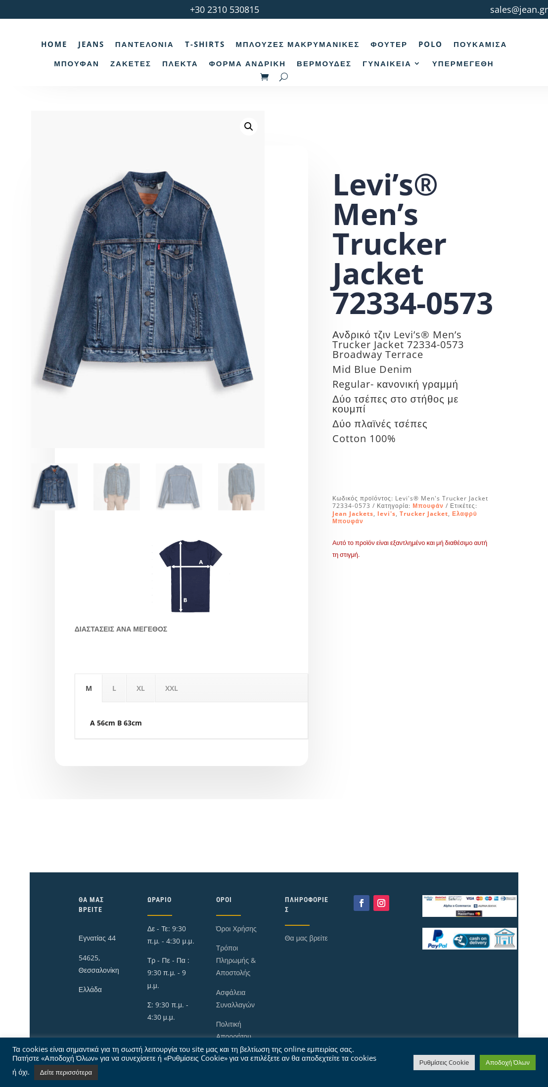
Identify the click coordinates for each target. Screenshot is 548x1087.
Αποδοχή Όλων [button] (508, 1062)
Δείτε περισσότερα (66, 1072)
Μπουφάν (76, 63)
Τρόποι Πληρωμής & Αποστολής (236, 960)
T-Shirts (205, 44)
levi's (386, 513)
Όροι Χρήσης (236, 928)
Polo (430, 44)
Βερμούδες (324, 63)
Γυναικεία (387, 63)
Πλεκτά (180, 63)
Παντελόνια (144, 44)
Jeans (91, 44)
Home (54, 44)
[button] (249, 127)
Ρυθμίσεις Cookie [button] (444, 1062)
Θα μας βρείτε (306, 938)
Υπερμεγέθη (463, 63)
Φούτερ (389, 44)
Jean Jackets (352, 513)
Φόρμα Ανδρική (247, 63)
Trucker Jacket (424, 513)
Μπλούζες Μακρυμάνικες (298, 44)
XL (141, 688)
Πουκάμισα (480, 44)
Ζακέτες (130, 63)
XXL (171, 688)
